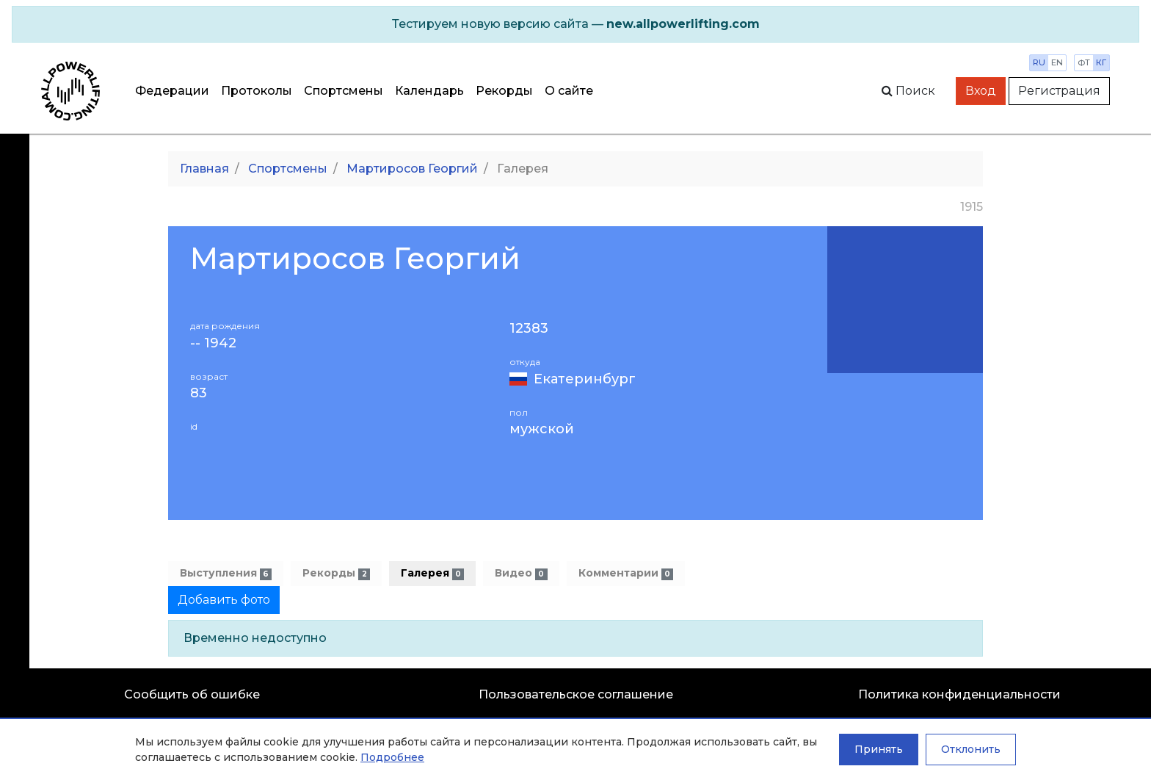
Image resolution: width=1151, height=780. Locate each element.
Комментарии (625, 573)
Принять (878, 749)
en (1057, 62)
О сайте (569, 91)
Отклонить (971, 749)
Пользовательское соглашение (576, 694)
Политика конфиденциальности (959, 694)
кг (1101, 62)
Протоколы (256, 91)
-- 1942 (213, 343)
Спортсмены (343, 91)
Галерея (432, 573)
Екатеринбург (585, 379)
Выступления (226, 573)
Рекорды (504, 91)
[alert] (575, 24)
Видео (521, 573)
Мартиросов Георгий (412, 169)
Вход (980, 91)
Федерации (172, 91)
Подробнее (392, 757)
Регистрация (1059, 91)
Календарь (429, 91)
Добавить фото (224, 600)
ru (1039, 62)
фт (1084, 62)
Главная (204, 169)
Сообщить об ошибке (192, 694)
